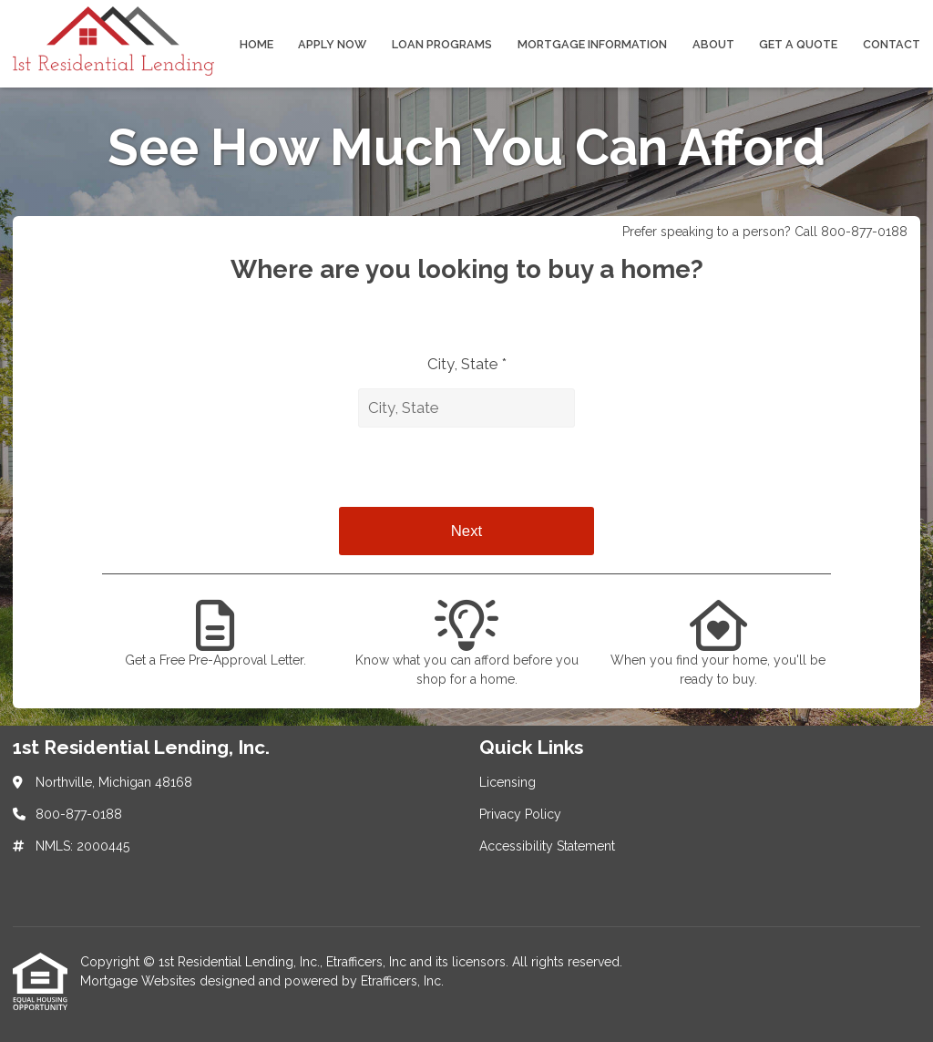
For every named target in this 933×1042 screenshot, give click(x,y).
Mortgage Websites (140, 981)
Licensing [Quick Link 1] (507, 782)
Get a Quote (798, 44)
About (713, 44)
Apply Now (332, 44)
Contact (891, 44)
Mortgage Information (592, 44)
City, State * (467, 364)
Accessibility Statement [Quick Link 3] (547, 846)
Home (256, 44)
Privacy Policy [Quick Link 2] (520, 814)
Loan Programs (442, 44)
